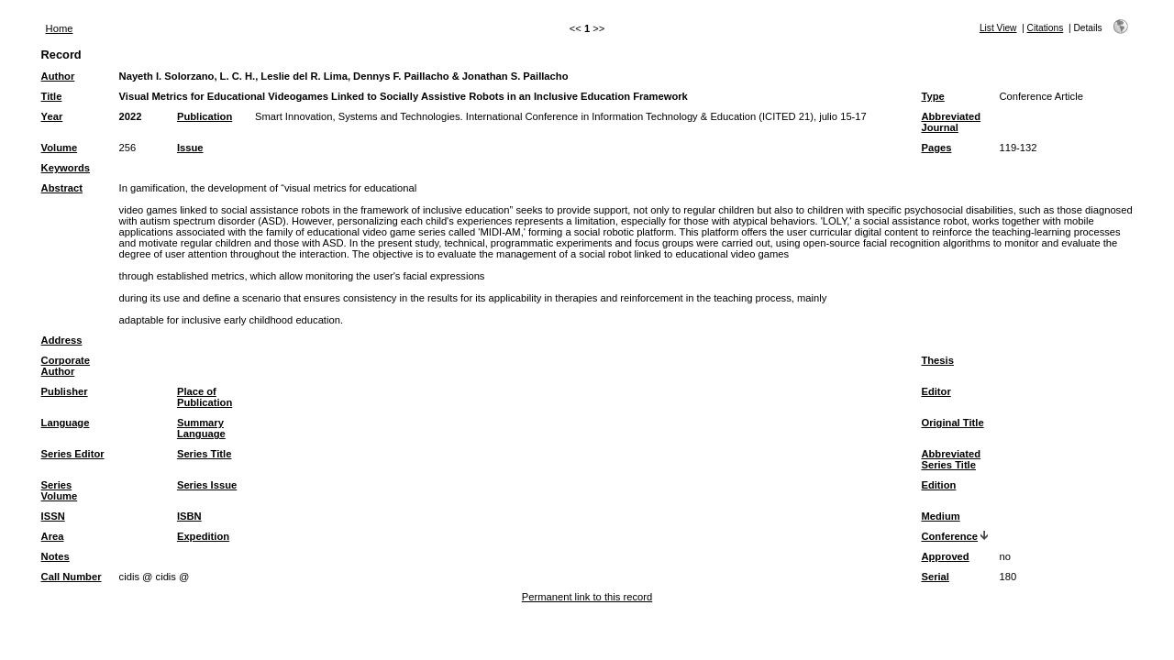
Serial (934, 576)
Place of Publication (204, 397)
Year (52, 116)
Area (52, 536)
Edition (938, 484)
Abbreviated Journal (950, 122)
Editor (935, 391)
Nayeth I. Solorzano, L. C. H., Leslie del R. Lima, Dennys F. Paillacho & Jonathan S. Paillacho (344, 76)
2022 (130, 116)
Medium (940, 516)
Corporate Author (65, 366)
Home (59, 28)
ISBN (189, 516)
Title (51, 96)
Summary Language (201, 428)
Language (65, 422)
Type (932, 96)
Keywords (65, 167)
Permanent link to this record (587, 596)
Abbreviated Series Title (950, 459)
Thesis (937, 360)
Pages (936, 147)
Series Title (204, 453)
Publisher (64, 391)
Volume (59, 147)
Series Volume (59, 490)
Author (58, 76)
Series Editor (73, 453)
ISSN (53, 516)
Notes (55, 556)
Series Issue (207, 484)
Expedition (203, 536)
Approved (945, 556)
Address (62, 340)
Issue (190, 147)
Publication (204, 116)
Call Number (71, 576)
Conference (949, 536)
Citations (1045, 28)
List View (998, 28)
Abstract (62, 187)
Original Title (952, 422)
